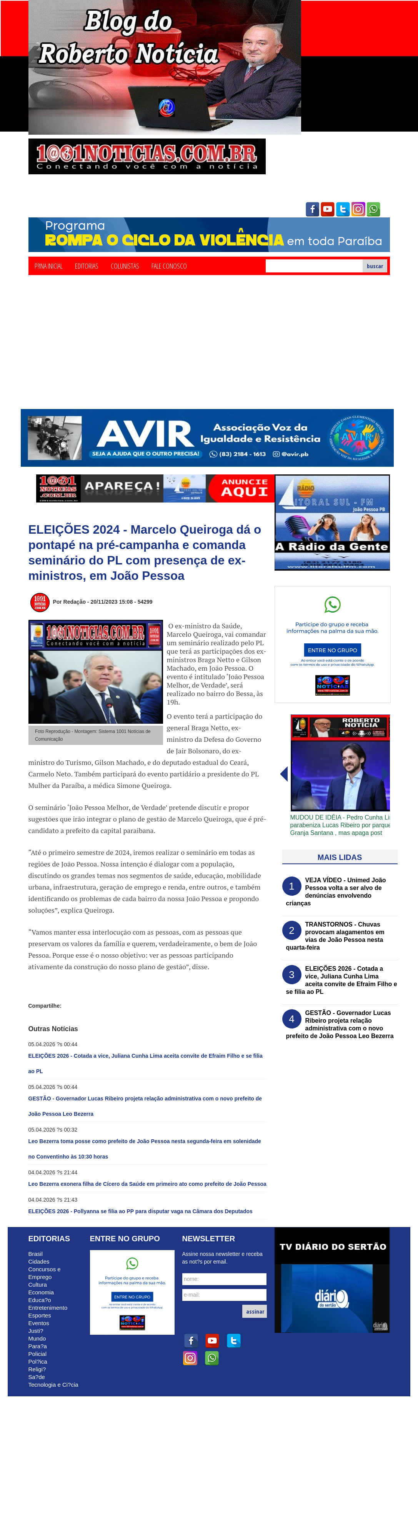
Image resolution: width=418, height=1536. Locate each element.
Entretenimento (48, 1307)
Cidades (39, 1261)
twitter (343, 209)
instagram (358, 209)
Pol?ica (37, 1361)
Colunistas (125, 265)
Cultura (37, 1284)
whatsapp (374, 209)
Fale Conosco (169, 265)
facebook (312, 209)
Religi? (37, 1369)
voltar (385, 774)
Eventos (38, 1323)
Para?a (37, 1346)
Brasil (35, 1254)
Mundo (37, 1338)
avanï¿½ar (283, 774)
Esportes (39, 1315)
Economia (41, 1292)
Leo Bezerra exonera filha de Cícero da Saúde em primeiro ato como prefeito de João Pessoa (147, 1184)
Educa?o (39, 1300)
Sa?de (36, 1377)
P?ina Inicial (49, 265)
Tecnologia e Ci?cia (53, 1384)
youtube (328, 209)
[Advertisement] (209, 351)
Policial (37, 1354)
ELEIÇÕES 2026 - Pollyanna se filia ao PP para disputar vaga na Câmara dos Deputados (140, 1211)
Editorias (86, 265)
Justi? (35, 1330)
